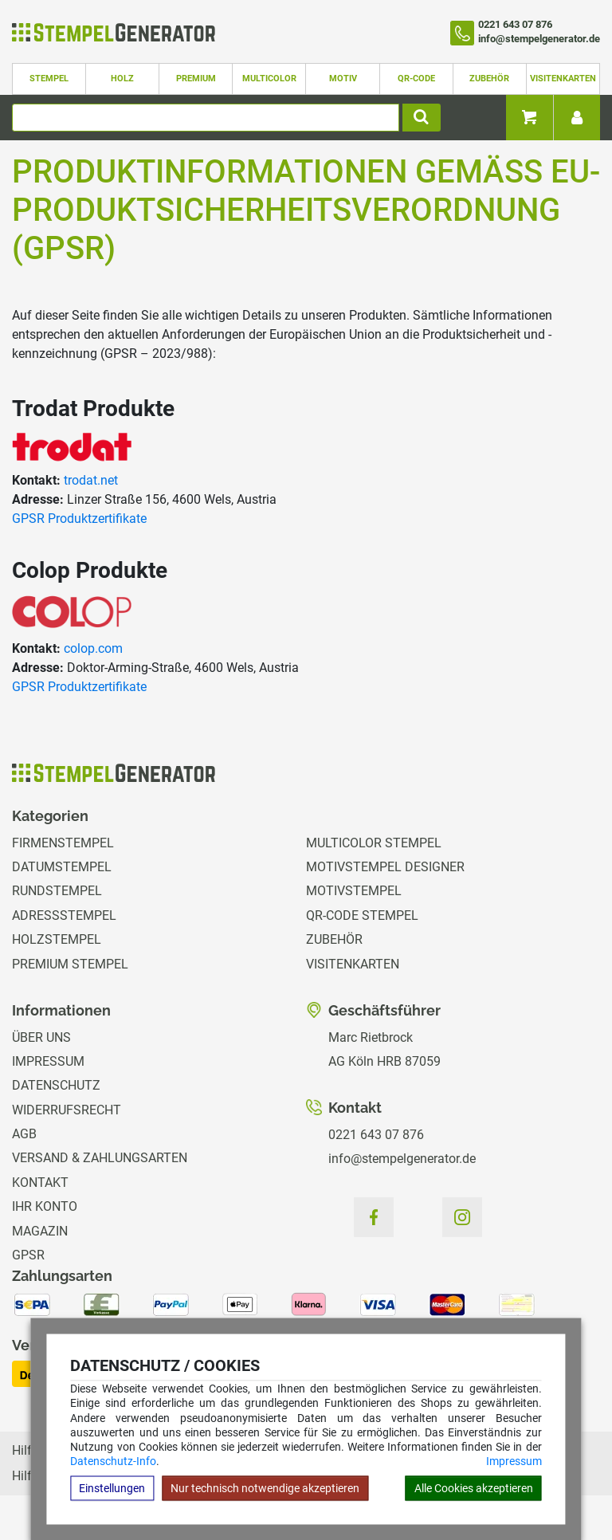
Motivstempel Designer (385, 866)
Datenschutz (56, 1085)
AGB (24, 1133)
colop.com (93, 648)
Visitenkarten (563, 78)
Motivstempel (354, 890)
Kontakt (40, 1182)
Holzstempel (56, 939)
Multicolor (269, 78)
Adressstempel (64, 915)
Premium (196, 78)
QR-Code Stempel (362, 915)
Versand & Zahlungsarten (99, 1157)
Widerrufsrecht (66, 1110)
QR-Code (416, 78)
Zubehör (489, 78)
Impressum (514, 1461)
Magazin (40, 1231)
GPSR (28, 1255)
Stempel (49, 78)
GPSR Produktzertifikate (79, 518)
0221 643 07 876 (376, 1134)
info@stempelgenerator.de (402, 1158)
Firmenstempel (63, 843)
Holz (122, 78)
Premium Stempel (70, 964)
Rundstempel (57, 890)
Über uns (41, 1037)
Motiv (343, 78)
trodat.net (91, 480)
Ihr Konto (44, 1206)
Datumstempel (62, 866)
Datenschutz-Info (113, 1461)
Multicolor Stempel (373, 843)
